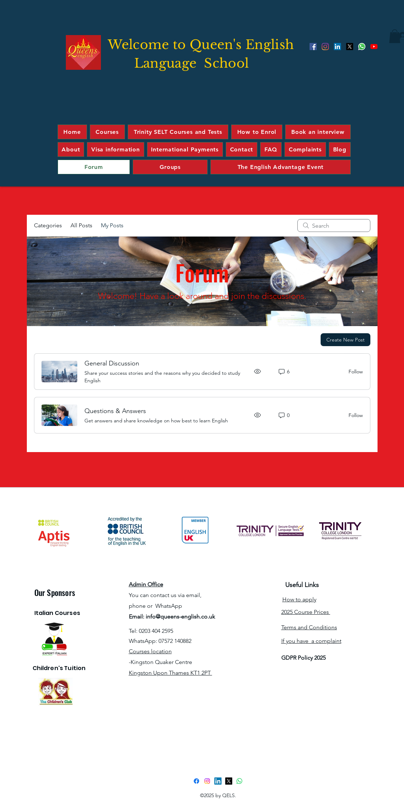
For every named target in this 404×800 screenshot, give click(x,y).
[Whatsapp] (361, 46)
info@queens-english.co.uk (180, 616)
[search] (333, 225)
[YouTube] (374, 46)
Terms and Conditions (309, 627)
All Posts (81, 225)
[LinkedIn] (337, 46)
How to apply (299, 599)
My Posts (112, 225)
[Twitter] (349, 46)
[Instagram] (325, 46)
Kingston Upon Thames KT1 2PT (170, 672)
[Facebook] (313, 46)
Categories (48, 225)
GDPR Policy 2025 (303, 657)
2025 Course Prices (305, 612)
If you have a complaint (311, 640)
